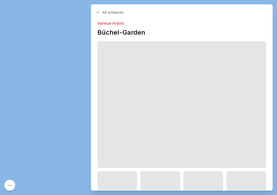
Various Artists (110, 23)
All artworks (110, 12)
